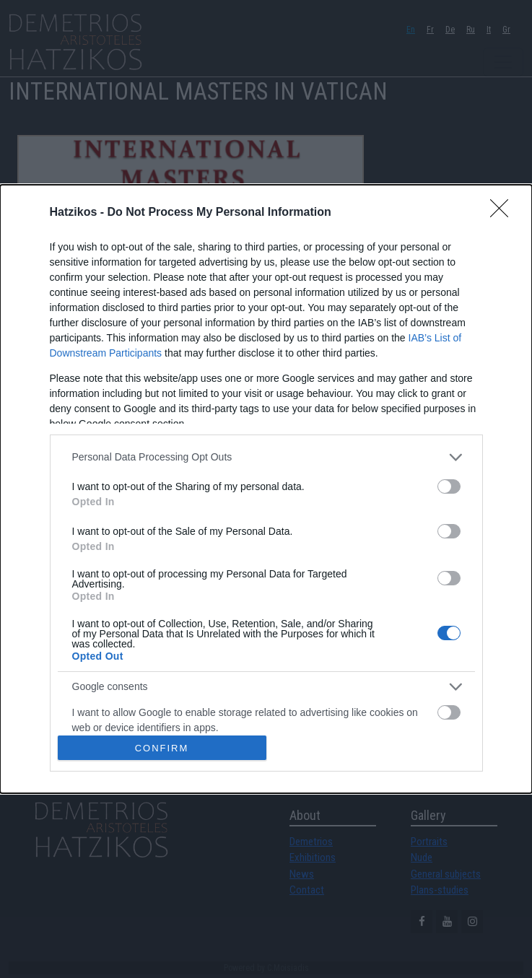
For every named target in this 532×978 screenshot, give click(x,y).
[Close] (504, 213)
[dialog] (266, 489)
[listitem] (266, 457)
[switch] (449, 486)
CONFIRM (162, 748)
